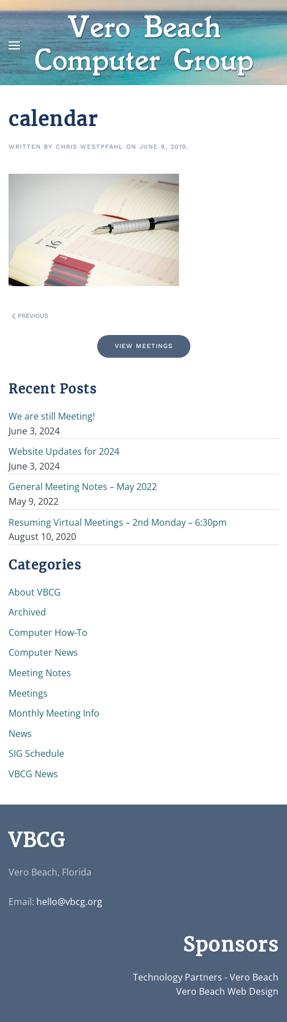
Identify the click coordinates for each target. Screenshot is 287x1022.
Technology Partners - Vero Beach (205, 977)
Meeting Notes (40, 673)
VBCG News (33, 774)
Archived (27, 612)
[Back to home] (143, 45)
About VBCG (35, 592)
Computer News (43, 652)
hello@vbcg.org (69, 901)
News (20, 733)
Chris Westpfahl (89, 146)
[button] (14, 45)
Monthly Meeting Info (54, 713)
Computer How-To (48, 632)
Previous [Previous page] (30, 316)
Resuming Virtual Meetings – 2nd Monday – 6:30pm (118, 522)
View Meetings (144, 346)
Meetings (28, 693)
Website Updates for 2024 (64, 451)
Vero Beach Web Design (227, 991)
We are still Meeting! (52, 416)
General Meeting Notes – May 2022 (83, 486)
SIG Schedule (36, 753)
